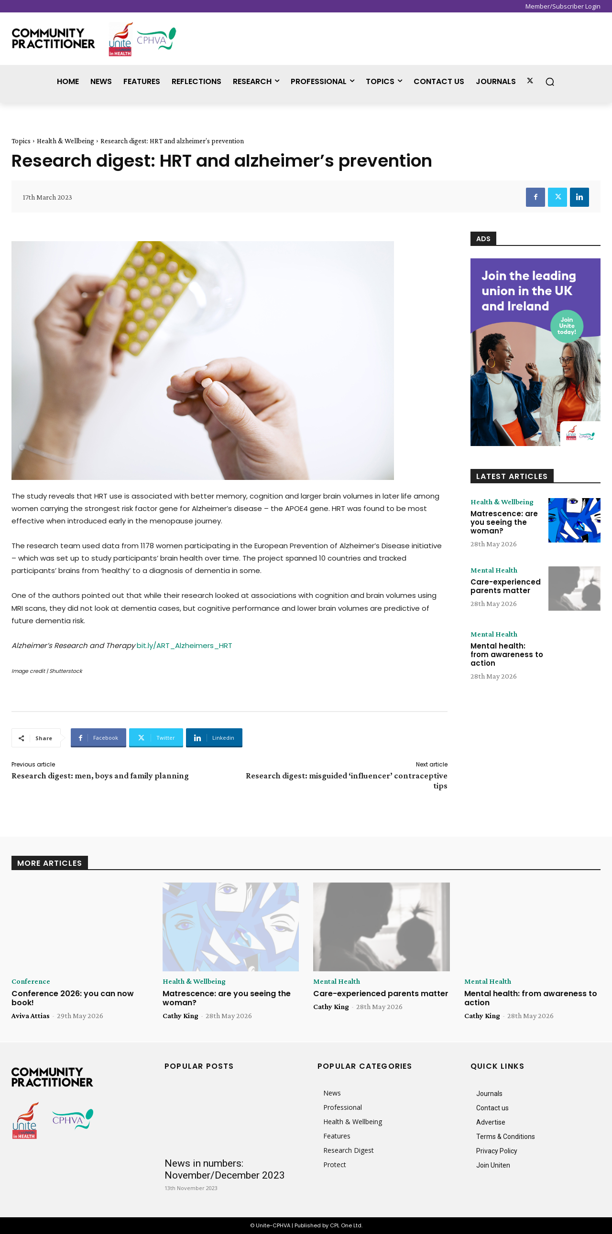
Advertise (490, 1122)
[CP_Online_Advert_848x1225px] (535, 352)
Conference (30, 981)
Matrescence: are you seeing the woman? (504, 522)
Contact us (492, 1108)
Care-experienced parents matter (505, 586)
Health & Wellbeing (65, 141)
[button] (549, 81)
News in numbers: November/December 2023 (224, 1169)
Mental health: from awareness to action (506, 654)
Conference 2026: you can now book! (72, 998)
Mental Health (493, 570)
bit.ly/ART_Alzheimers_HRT (184, 645)
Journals (489, 1093)
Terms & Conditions (505, 1136)
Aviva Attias (30, 1015)
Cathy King (180, 1015)
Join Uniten (493, 1165)
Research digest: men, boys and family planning (100, 775)
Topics (21, 141)
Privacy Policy (496, 1151)
